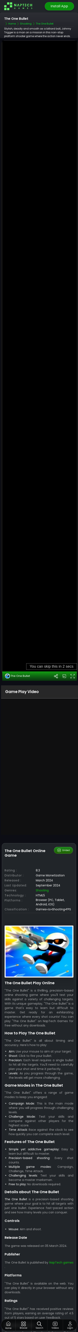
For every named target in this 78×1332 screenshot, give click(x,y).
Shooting (42, 924)
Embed (63, 884)
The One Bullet (17, 709)
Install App (59, 6)
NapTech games (61, 1296)
